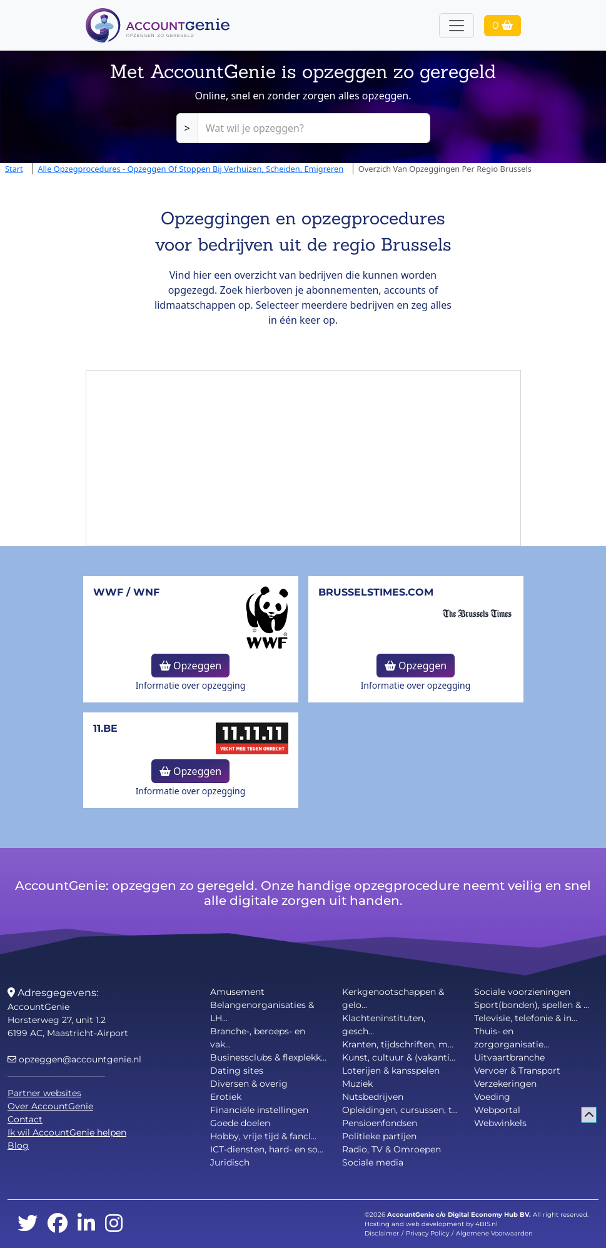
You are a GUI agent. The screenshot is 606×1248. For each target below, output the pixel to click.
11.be (105, 728)
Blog (18, 1145)
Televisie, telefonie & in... (525, 1018)
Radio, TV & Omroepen (391, 1149)
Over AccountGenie (50, 1106)
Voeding (492, 1096)
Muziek (357, 1083)
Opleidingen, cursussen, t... (400, 1110)
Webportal (497, 1110)
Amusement (237, 991)
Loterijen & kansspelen (391, 1070)
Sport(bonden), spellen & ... (531, 1005)
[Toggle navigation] (456, 25)
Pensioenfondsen (379, 1123)
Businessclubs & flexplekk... (268, 1057)
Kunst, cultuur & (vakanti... (398, 1057)
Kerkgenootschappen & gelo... (393, 998)
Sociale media (372, 1162)
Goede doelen (240, 1123)
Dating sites (236, 1070)
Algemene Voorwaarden (494, 1233)
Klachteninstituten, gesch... (383, 1024)
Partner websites (44, 1093)
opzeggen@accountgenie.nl (74, 1059)
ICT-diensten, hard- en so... (266, 1149)
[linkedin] (86, 1224)
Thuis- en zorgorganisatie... (511, 1038)
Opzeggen (190, 665)
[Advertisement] (303, 458)
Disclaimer (382, 1233)
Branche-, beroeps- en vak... (257, 1038)
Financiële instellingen (259, 1110)
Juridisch (230, 1162)
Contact (25, 1119)
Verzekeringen (505, 1083)
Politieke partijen (379, 1136)
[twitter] (28, 1224)
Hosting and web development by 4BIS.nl (431, 1224)
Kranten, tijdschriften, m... (397, 1044)
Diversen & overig (249, 1083)
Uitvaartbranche (509, 1057)
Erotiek (225, 1096)
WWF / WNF (126, 592)
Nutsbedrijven (372, 1096)
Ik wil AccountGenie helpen (67, 1132)
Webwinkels (500, 1123)
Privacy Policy (427, 1233)
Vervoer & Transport (517, 1070)
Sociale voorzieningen (522, 991)
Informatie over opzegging (191, 685)
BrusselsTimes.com (375, 592)
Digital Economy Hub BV (488, 1215)
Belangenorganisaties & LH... (262, 1011)
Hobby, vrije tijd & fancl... (263, 1136)
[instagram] (114, 1224)
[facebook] (58, 1224)
